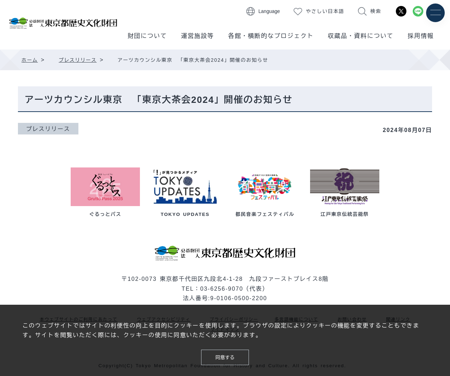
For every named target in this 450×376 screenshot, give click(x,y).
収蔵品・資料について (360, 36)
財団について (147, 36)
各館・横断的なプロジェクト (271, 36)
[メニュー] (435, 13)
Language (269, 11)
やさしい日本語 (325, 11)
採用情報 (420, 36)
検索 (375, 11)
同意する (225, 356)
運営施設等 (197, 36)
